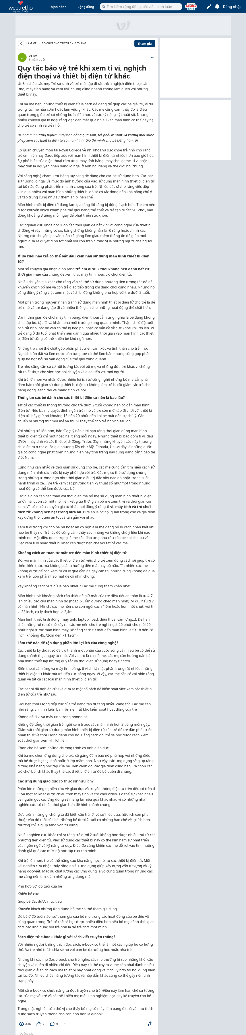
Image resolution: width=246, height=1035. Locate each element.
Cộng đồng (85, 7)
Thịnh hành (57, 7)
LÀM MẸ (32, 43)
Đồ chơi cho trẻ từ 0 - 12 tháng (64, 43)
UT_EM (33, 56)
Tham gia (145, 43)
